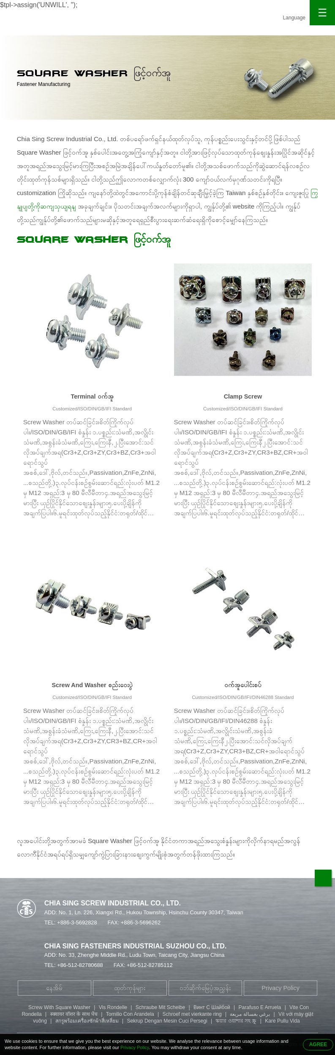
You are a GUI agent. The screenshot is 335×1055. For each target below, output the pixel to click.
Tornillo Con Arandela (130, 1014)
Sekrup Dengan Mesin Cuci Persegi (167, 1021)
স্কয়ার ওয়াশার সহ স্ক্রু (235, 1021)
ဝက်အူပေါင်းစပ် (242, 685)
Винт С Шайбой (211, 1007)
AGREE (318, 1044)
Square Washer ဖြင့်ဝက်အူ (94, 240)
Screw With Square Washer (59, 1007)
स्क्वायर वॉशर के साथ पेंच (74, 1014)
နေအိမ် (54, 988)
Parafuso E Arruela (260, 1007)
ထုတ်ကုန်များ (129, 988)
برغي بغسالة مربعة (250, 1014)
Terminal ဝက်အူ (92, 396)
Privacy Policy (280, 988)
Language (294, 18)
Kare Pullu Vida (282, 1021)
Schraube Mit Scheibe (160, 1007)
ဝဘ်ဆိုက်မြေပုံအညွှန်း (205, 988)
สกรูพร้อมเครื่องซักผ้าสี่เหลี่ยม (87, 1021)
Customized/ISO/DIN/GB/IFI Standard (92, 408)
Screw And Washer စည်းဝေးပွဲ (92, 685)
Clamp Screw (243, 396)
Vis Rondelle (113, 1007)
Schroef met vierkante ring (192, 1014)
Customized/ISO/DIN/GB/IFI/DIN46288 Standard (243, 697)
